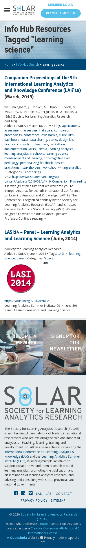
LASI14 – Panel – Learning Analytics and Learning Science (42, 235)
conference (32, 135)
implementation (15, 149)
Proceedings (32, 172)
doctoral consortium (18, 144)
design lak (66, 139)
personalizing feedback (36, 163)
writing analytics (69, 167)
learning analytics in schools (24, 153)
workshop (49, 167)
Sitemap (58, 500)
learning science (57, 153)
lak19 (32, 149)
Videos (49, 258)
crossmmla (49, 135)
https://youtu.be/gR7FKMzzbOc (26, 301)
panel (20, 258)
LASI (49, 493)
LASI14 (63, 253)
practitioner (12, 167)
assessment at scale (37, 130)
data (24, 139)
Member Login (60, 4)
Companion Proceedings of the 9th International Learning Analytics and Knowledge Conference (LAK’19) (42, 84)
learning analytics (61, 149)
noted (44, 523)
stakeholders (31, 167)
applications (70, 126)
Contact (64, 493)
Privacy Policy (34, 500)
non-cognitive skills (57, 158)
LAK (39, 493)
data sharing (38, 139)
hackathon (57, 144)
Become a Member (60, 13)
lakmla (42, 149)
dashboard (12, 139)
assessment (13, 130)
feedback (41, 144)
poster (59, 163)
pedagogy (11, 163)
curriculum (66, 135)
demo (53, 139)
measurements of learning (23, 158)
